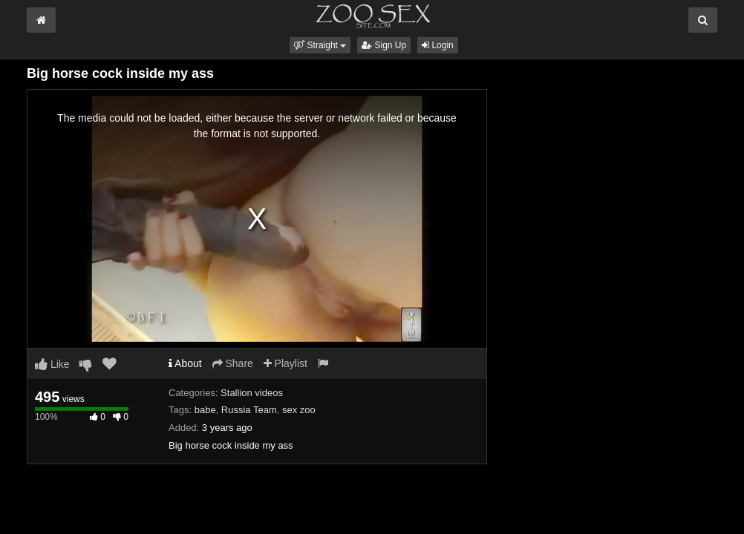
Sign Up (384, 45)
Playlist (285, 363)
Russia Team (249, 409)
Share (232, 363)
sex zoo (299, 409)
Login (438, 45)
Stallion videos (252, 392)
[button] (320, 45)
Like (52, 364)
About (185, 363)
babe (205, 409)
